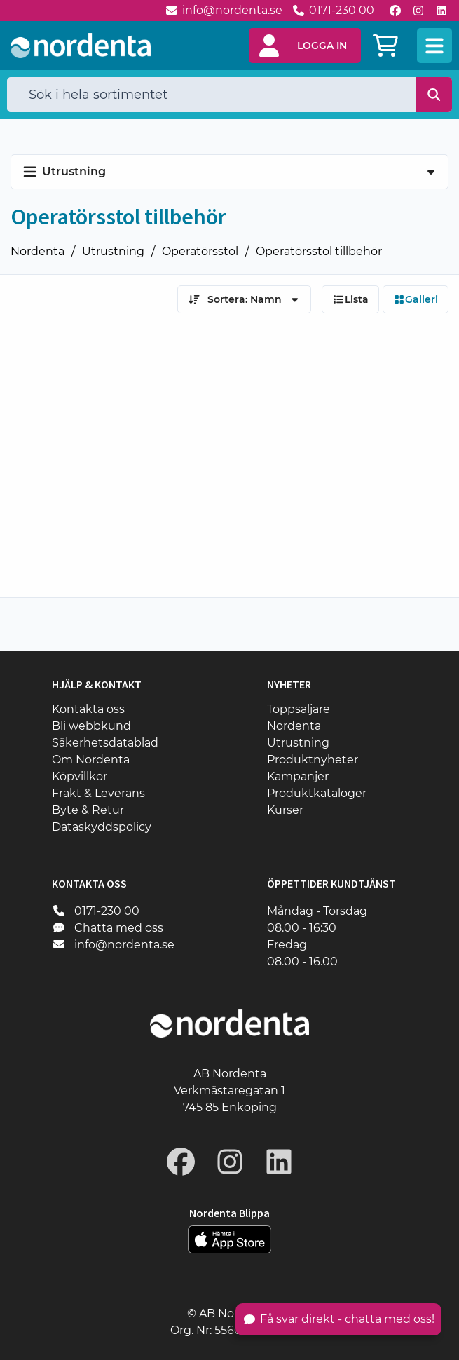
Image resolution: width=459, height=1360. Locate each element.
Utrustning (113, 251)
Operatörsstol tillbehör (319, 251)
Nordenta (37, 251)
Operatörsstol (200, 251)
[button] (305, 45)
